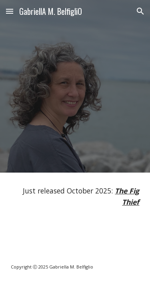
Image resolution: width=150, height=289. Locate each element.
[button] (9, 11)
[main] (75, 196)
